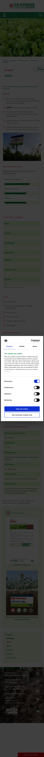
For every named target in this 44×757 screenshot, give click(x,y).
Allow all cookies (22, 409)
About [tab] (35, 346)
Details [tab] (22, 346)
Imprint (7, 376)
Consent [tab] (9, 346)
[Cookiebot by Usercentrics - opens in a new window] (31, 341)
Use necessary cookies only (22, 415)
